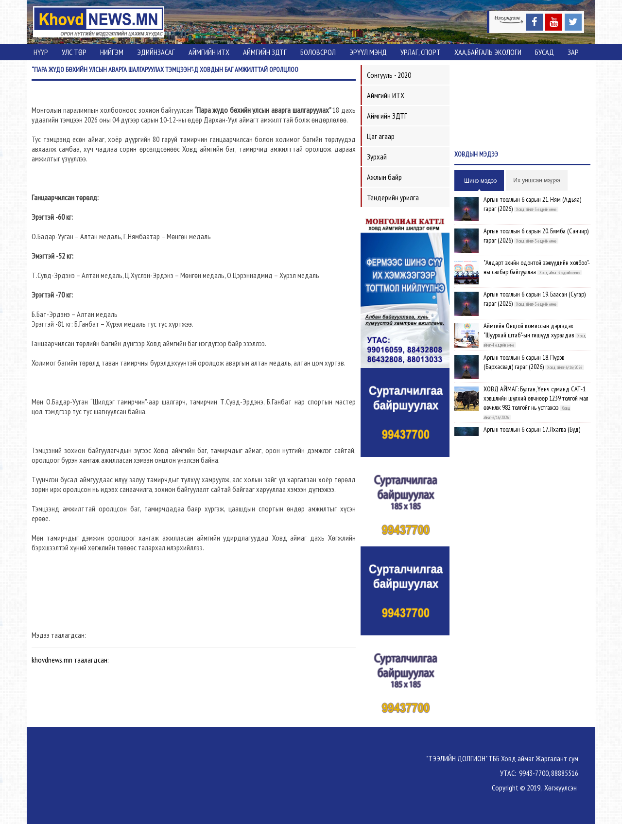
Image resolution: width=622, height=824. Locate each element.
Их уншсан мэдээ (536, 180)
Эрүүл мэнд (368, 52)
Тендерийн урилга (393, 197)
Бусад (544, 52)
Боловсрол (318, 52)
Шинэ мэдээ (480, 180)
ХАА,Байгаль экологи (487, 52)
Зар (573, 52)
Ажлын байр (384, 177)
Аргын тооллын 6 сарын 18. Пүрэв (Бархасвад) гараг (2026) (524, 362)
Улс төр (74, 52)
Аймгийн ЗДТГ (265, 52)
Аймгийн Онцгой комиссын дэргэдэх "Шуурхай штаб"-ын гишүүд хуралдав (529, 330)
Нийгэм (111, 52)
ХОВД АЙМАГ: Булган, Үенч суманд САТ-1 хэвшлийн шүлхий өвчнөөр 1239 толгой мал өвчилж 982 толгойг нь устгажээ (536, 398)
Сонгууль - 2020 (389, 75)
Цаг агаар (381, 136)
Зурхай (377, 156)
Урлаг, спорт (420, 52)
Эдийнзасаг (156, 52)
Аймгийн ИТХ (209, 52)
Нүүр (41, 52)
